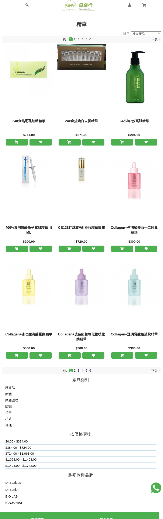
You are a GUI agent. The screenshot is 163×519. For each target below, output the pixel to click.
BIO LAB (11, 497)
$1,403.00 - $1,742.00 (21, 466)
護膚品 (10, 388)
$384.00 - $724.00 (18, 448)
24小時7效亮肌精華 (134, 121)
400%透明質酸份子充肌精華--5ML (28, 230)
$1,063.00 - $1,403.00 (21, 460)
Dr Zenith (11, 490)
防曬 (8, 407)
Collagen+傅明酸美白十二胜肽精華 (134, 230)
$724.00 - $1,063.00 (19, 454)
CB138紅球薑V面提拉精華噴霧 (81, 228)
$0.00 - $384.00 (16, 442)
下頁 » (155, 39)
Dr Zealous (13, 483)
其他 (8, 426)
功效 (8, 419)
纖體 (8, 394)
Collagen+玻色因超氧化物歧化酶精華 (81, 337)
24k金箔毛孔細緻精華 (28, 121)
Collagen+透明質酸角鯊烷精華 (134, 335)
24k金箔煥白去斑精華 (81, 121)
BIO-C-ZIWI (13, 504)
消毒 (8, 413)
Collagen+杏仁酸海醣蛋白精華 (28, 335)
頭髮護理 (11, 401)
